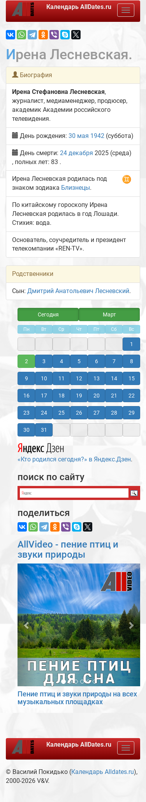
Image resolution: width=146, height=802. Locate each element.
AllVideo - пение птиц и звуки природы (68, 549)
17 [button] (44, 395)
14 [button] (114, 378)
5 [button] (79, 361)
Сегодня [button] (48, 314)
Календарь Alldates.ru (102, 772)
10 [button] (44, 378)
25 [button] (61, 413)
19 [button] (79, 395)
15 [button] (131, 378)
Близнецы (75, 187)
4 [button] (61, 361)
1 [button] (131, 344)
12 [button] (79, 378)
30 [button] (26, 430)
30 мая (79, 136)
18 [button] (61, 395)
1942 (97, 136)
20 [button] (96, 395)
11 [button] (61, 378)
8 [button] (131, 361)
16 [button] (26, 395)
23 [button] (26, 413)
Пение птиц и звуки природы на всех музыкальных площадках (77, 698)
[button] (27, 625)
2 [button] (26, 361)
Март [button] (109, 314)
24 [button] (44, 413)
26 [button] (79, 413)
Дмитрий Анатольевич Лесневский (78, 291)
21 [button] (114, 395)
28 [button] (114, 413)
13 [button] (96, 378)
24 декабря (76, 153)
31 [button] (44, 430)
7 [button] (114, 361)
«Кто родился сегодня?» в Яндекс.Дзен (74, 451)
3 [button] (44, 361)
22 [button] (131, 395)
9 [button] (26, 378)
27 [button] (96, 413)
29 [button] (131, 413)
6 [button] (96, 361)
